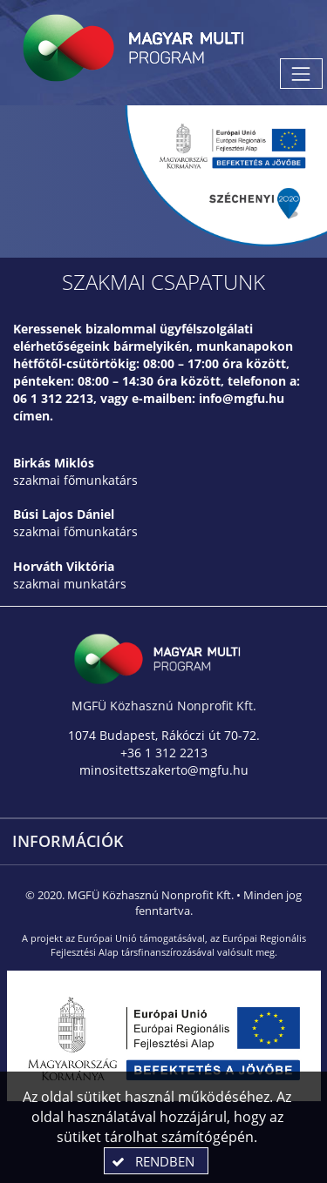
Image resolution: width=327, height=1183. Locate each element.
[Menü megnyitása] (301, 73)
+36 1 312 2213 (164, 752)
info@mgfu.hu (241, 398)
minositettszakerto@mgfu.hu (164, 770)
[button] (156, 1160)
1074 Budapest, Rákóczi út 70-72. (164, 735)
